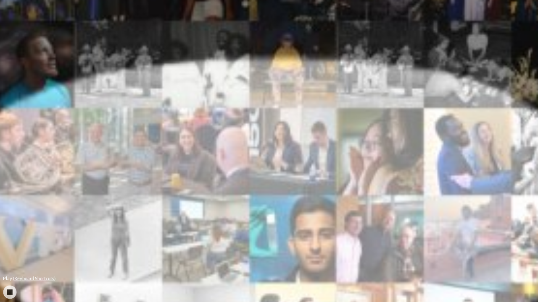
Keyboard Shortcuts (34, 278)
